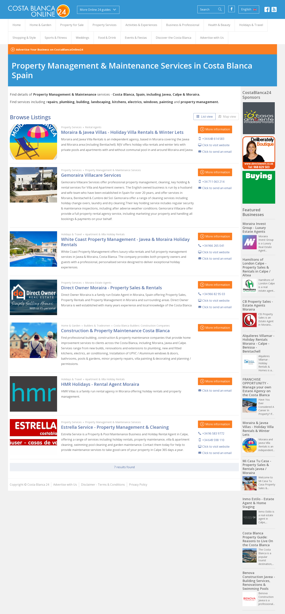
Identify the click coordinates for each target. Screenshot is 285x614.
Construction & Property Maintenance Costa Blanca (115, 330)
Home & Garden (70, 325)
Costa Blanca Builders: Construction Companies (142, 325)
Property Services (71, 127)
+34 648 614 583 (213, 139)
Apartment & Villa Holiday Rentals (105, 234)
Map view (227, 117)
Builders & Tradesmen (97, 325)
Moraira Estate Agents (98, 282)
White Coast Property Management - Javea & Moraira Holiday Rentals (125, 241)
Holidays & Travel (71, 234)
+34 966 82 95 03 (213, 294)
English (248, 9)
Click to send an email (217, 152)
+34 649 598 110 (213, 440)
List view (204, 117)
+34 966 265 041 (213, 246)
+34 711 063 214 (213, 182)
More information (215, 129)
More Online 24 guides (98, 10)
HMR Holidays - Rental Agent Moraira (100, 384)
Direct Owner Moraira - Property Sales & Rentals (111, 288)
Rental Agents (93, 127)
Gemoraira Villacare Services (91, 175)
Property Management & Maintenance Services (113, 170)
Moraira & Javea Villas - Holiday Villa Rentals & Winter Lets (122, 132)
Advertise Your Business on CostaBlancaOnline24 (49, 49)
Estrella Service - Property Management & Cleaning (115, 427)
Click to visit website (216, 145)
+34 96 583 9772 (213, 433)
